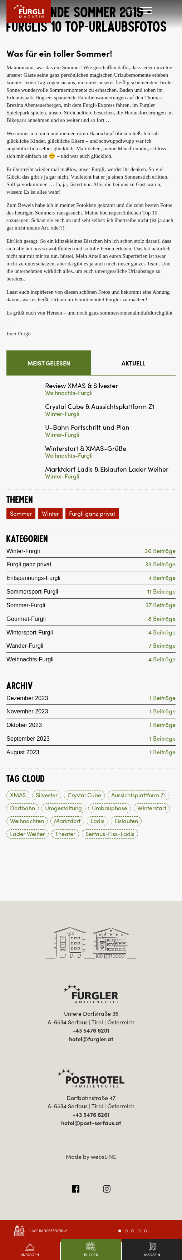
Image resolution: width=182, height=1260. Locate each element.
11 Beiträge (161, 592)
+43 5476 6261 (91, 1115)
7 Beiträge (162, 646)
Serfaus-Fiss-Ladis (109, 834)
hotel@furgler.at (91, 1039)
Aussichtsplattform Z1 (138, 795)
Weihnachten (27, 821)
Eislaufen (126, 821)
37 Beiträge (161, 605)
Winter (50, 514)
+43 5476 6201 (91, 1031)
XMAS (18, 795)
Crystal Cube (84, 795)
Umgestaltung (63, 808)
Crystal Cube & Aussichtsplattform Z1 (100, 406)
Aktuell (133, 363)
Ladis (97, 821)
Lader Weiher (27, 834)
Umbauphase (109, 808)
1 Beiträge (162, 698)
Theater (65, 834)
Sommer (21, 514)
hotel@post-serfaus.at (91, 1123)
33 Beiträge (160, 564)
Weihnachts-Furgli (69, 393)
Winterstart (151, 808)
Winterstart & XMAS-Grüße (85, 448)
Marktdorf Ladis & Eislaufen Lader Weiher (106, 469)
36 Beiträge (160, 551)
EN (130, 10)
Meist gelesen (49, 363)
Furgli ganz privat (92, 514)
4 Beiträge (162, 578)
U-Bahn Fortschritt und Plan (87, 427)
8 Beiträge (162, 618)
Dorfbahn (22, 808)
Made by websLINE (91, 1156)
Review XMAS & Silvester (81, 386)
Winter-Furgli (62, 414)
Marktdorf (67, 821)
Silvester (47, 795)
